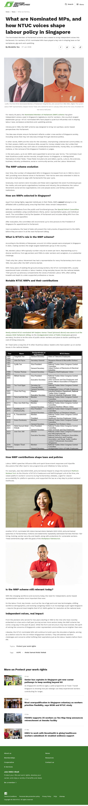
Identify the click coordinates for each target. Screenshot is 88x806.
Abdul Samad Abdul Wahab (35, 652)
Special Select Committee (68, 209)
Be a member (9, 784)
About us (7, 754)
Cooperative (9, 763)
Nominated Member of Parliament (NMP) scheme (44, 114)
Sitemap (62, 797)
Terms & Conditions (10, 797)
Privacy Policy (46, 797)
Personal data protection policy (29, 797)
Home (7, 12)
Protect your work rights (26, 646)
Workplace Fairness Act (50, 538)
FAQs (55, 797)
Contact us (49, 763)
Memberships (9, 759)
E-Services (8, 768)
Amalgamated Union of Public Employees (53, 334)
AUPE (18, 652)
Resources (49, 759)
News (14, 12)
